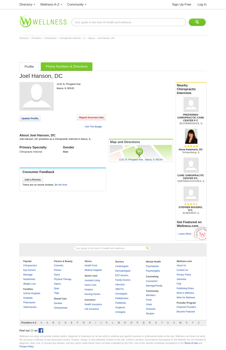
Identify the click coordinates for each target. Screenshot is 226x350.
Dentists (58, 303)
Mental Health (153, 261)
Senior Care (91, 275)
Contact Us (182, 270)
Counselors (152, 281)
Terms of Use (191, 343)
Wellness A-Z (49, 4)
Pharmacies (29, 302)
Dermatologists (123, 271)
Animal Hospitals (31, 293)
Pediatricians (121, 298)
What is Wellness (185, 293)
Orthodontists (60, 308)
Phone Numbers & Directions (66, 66)
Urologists (120, 312)
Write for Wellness (186, 297)
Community (75, 4)
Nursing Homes (92, 294)
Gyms (57, 274)
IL (84, 38)
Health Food (91, 265)
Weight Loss (29, 283)
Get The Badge (93, 126)
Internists (120, 284)
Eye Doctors (29, 270)
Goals (149, 304)
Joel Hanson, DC (106, 38)
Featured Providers (186, 307)
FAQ (179, 283)
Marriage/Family (154, 285)
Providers (36, 38)
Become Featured (186, 311)
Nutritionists (29, 279)
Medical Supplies (93, 270)
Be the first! (61, 184)
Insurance (90, 300)
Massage (28, 274)
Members (150, 295)
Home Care (90, 285)
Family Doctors (123, 280)
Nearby (191, 89)
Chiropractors (30, 265)
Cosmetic (58, 265)
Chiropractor (50, 38)
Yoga (56, 293)
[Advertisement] (88, 50)
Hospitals (28, 298)
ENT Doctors (121, 275)
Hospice (89, 289)
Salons (57, 283)
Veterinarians (30, 307)
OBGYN (119, 289)
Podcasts (150, 309)
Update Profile (30, 118)
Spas (56, 288)
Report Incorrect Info (91, 117)
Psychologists (153, 271)
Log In (202, 4)
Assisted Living (92, 280)
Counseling (152, 276)
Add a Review (33, 179)
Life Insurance (92, 309)
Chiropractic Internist (70, 38)
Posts (149, 300)
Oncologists (121, 293)
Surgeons (120, 307)
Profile (29, 66)
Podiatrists (120, 303)
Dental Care (60, 298)
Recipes (150, 313)
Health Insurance (93, 304)
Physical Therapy (62, 279)
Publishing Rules (185, 288)
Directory (25, 4)
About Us (181, 265)
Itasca (91, 38)
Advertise (181, 279)
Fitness (57, 270)
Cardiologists (121, 266)
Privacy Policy (184, 274)
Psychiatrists (152, 266)
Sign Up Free (181, 4)
